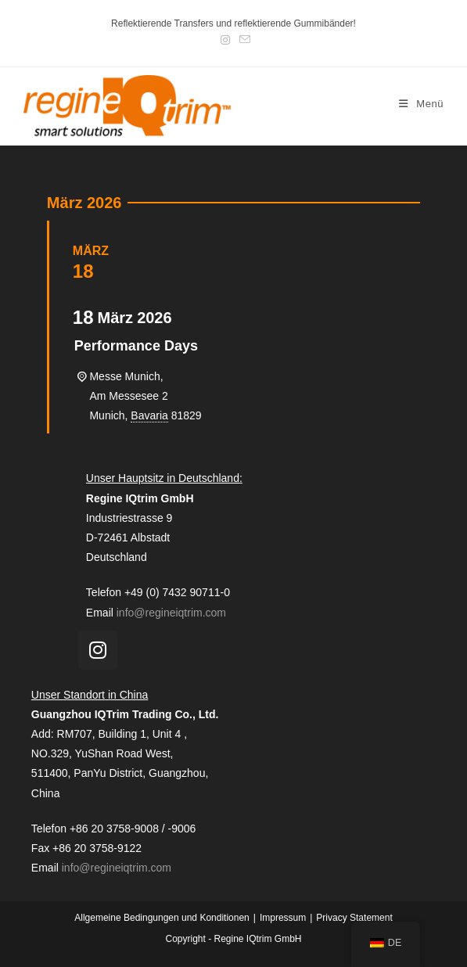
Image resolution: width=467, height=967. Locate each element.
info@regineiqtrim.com (171, 612)
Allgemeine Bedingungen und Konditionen (162, 917)
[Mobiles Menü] (421, 104)
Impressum (283, 917)
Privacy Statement (354, 917)
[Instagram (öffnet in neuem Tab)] (225, 40)
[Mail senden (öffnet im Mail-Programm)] (242, 40)
